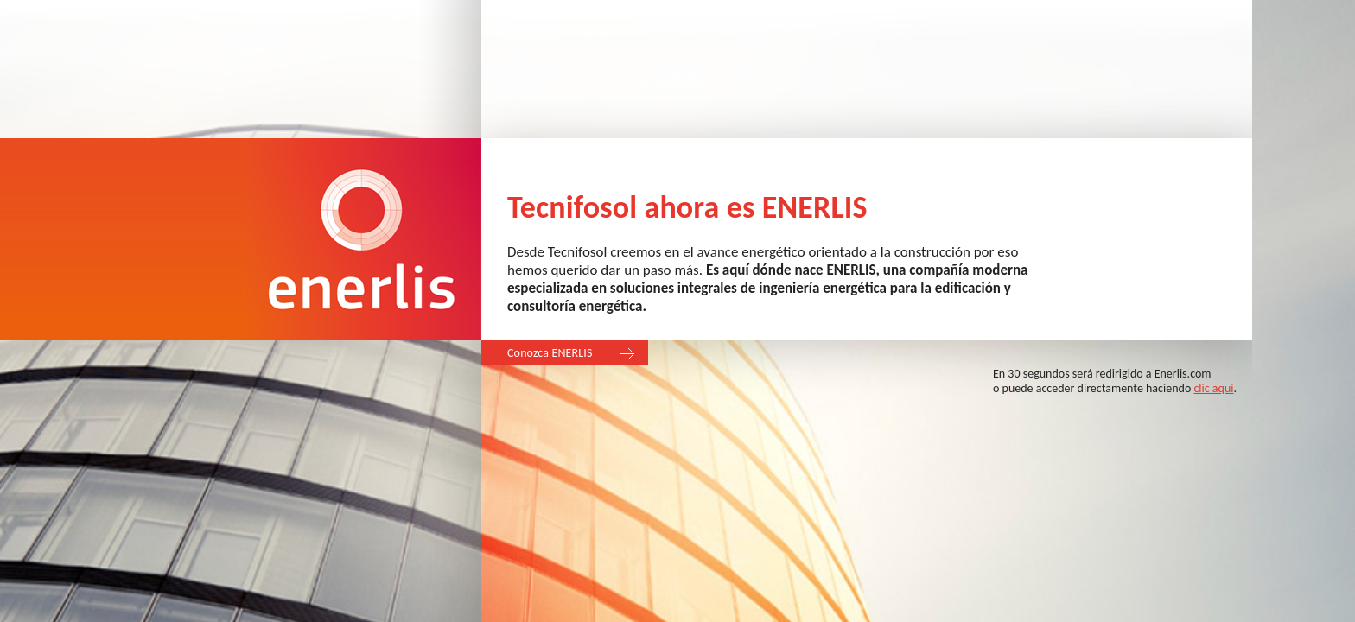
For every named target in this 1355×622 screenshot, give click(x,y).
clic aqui (1213, 388)
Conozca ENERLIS (550, 353)
